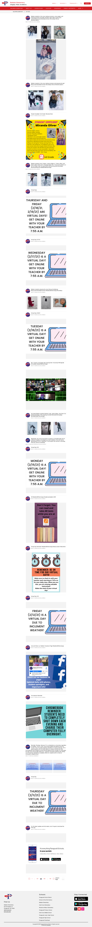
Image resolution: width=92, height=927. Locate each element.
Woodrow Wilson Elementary (46, 907)
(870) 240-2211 (7, 910)
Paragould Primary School (45, 910)
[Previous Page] (29, 878)
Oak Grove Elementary (44, 905)
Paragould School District (45, 897)
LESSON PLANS (39, 8)
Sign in (87, 3)
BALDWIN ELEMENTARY (16, 8)
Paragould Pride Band (44, 920)
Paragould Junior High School (46, 915)
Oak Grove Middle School (45, 912)
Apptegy (49, 925)
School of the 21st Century (45, 900)
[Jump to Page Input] (63, 879)
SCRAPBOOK (57, 8)
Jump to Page (57, 878)
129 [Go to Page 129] (44, 878)
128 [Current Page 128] (41, 878)
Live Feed (28, 11)
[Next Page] (53, 878)
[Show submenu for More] (79, 8)
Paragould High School (44, 917)
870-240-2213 (7, 911)
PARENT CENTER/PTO (69, 8)
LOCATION (48, 8)
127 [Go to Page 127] (37, 878)
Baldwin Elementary (18, 11)
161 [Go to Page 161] (50, 878)
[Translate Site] (73, 3)
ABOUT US (28, 8)
